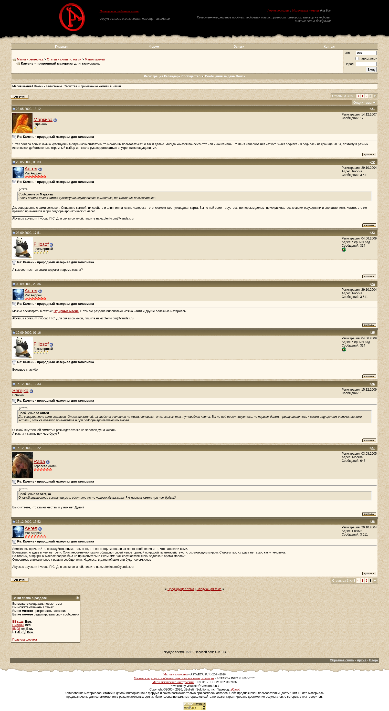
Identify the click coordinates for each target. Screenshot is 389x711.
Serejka (20, 390)
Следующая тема (209, 589)
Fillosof (41, 244)
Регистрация (153, 76)
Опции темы (362, 102)
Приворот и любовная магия (119, 11)
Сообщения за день (220, 76)
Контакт (329, 46)
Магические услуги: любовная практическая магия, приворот (174, 678)
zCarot (234, 689)
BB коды (18, 621)
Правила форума (24, 639)
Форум (154, 46)
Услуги (239, 46)
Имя (347, 53)
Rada (39, 461)
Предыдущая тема (180, 589)
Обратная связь (342, 660)
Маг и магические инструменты (173, 682)
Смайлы (18, 625)
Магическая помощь (305, 10)
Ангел (31, 168)
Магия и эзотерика (30, 59)
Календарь (172, 76)
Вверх (374, 660)
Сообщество (192, 76)
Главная (61, 46)
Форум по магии (278, 10)
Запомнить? (366, 59)
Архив (361, 660)
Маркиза (43, 119)
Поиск (240, 76)
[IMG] (16, 629)
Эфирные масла (66, 311)
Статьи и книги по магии (64, 59)
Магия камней (95, 59)
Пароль (349, 64)
